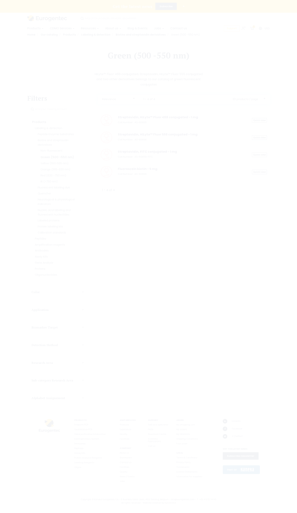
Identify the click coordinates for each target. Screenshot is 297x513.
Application (40, 310)
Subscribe (166, 6)
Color (35, 292)
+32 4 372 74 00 (207, 499)
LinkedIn (232, 421)
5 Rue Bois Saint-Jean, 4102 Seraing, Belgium (145, 499)
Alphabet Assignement (48, 398)
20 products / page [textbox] (245, 99)
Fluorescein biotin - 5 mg (137, 169)
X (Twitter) (233, 436)
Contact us (178, 28)
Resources (90, 28)
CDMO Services (62, 28)
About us (113, 28)
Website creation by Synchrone (159, 502)
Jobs (159, 28)
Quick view (259, 120)
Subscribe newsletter (240, 456)
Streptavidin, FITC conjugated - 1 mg (147, 151)
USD (267, 28)
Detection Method (44, 345)
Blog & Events (137, 28)
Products (35, 28)
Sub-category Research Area (52, 380)
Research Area (42, 363)
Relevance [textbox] (109, 99)
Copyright (86, 499)
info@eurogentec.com (183, 499)
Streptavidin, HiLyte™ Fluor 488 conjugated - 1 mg (158, 117)
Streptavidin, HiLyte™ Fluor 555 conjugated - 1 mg (158, 134)
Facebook (232, 429)
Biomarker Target (44, 327)
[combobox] (118, 98)
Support (232, 28)
